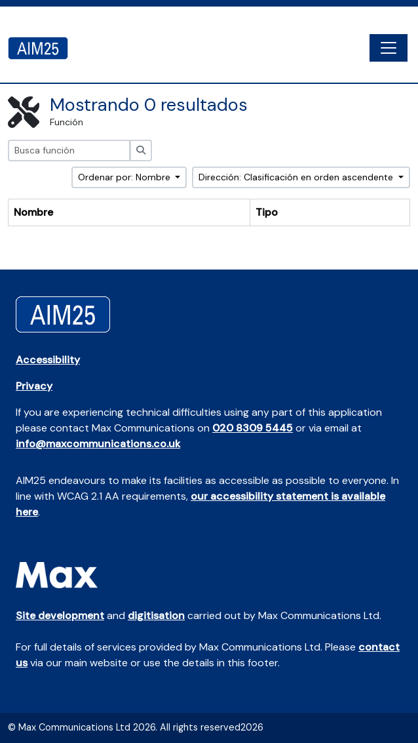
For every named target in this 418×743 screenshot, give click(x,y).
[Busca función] (69, 150)
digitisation (156, 615)
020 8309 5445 (252, 428)
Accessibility (48, 360)
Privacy (34, 386)
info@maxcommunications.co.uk (98, 444)
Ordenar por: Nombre (125, 177)
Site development (60, 615)
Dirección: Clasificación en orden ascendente (297, 177)
